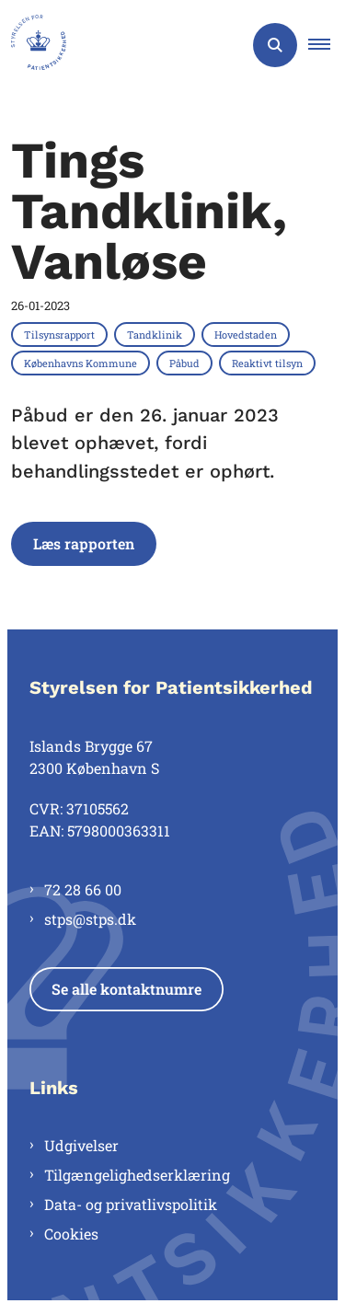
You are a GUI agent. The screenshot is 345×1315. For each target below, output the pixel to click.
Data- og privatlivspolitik (130, 1204)
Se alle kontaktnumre (126, 988)
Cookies (71, 1233)
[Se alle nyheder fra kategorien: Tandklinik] (156, 334)
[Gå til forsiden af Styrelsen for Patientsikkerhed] (33, 45)
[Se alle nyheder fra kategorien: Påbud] (186, 362)
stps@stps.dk (90, 919)
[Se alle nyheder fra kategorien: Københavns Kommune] (82, 362)
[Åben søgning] (275, 45)
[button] (326, 45)
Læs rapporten (83, 543)
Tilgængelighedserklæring (137, 1174)
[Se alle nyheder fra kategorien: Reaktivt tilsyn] (269, 362)
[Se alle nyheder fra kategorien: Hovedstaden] (247, 334)
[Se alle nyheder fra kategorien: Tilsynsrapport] (61, 334)
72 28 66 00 (82, 889)
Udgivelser (81, 1145)
